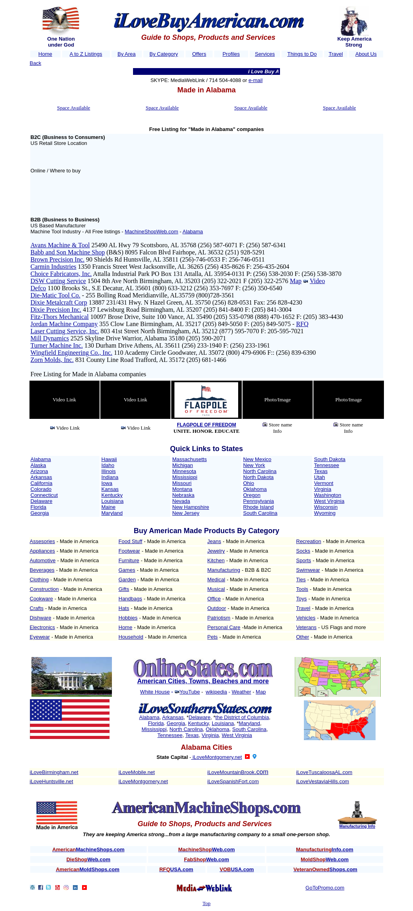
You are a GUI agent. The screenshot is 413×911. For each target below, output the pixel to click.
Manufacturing (223, 570)
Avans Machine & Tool (60, 245)
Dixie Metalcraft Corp (59, 302)
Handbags (130, 599)
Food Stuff (131, 541)
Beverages (42, 570)
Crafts (37, 608)
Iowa (107, 483)
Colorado (41, 489)
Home (45, 54)
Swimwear (308, 570)
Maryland (112, 513)
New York (254, 465)
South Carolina (260, 513)
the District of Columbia (242, 717)
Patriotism (219, 618)
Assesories (42, 541)
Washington (327, 495)
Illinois (109, 471)
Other (302, 637)
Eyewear (40, 637)
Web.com (206, 849)
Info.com (324, 849)
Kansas (110, 489)
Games (127, 570)
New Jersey (186, 513)
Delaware (42, 501)
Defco (38, 288)
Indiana (110, 477)
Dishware (40, 618)
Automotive (43, 560)
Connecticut (44, 495)
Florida (39, 507)
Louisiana (113, 501)
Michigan (182, 465)
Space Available (73, 108)
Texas (321, 471)
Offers (199, 54)
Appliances (42, 551)
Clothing (39, 580)
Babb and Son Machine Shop (68, 252)
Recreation (308, 541)
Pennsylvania (258, 501)
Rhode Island (258, 507)
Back (35, 63)
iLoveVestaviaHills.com (322, 781)
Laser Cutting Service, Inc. (65, 331)
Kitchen (216, 560)
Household (131, 637)
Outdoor (216, 608)
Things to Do (302, 54)
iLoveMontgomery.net (216, 757)
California (42, 483)
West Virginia (329, 501)
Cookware (41, 599)
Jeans (214, 541)
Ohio (248, 483)
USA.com (176, 869)
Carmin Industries (53, 266)
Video (317, 281)
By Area (126, 54)
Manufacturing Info (357, 826)
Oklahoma (255, 489)
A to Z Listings (86, 54)
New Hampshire (190, 507)
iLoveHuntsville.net (51, 781)
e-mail (255, 80)
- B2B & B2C (256, 570)
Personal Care (224, 627)
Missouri (182, 483)
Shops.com (325, 869)
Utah (319, 477)
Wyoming (325, 513)
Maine (108, 507)
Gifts (124, 589)
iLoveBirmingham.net (54, 772)
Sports (303, 560)
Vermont (323, 483)
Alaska (38, 465)
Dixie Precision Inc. (56, 309)
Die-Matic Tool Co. (55, 295)
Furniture (129, 560)
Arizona (39, 471)
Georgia (40, 513)
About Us (365, 54)
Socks (303, 551)
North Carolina (260, 471)
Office (214, 599)
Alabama (192, 232)
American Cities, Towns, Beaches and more (202, 681)
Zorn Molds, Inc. (52, 359)
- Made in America (77, 541)
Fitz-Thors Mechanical (60, 316)
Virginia (322, 489)
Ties (301, 580)
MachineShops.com (88, 849)
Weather (241, 692)
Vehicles (305, 618)
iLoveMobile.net (137, 772)
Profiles (231, 54)
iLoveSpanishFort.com (233, 781)
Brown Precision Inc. (58, 259)
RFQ (302, 324)
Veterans (306, 627)
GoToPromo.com (324, 888)
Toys (301, 599)
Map (295, 281)
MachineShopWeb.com (151, 232)
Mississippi (185, 477)
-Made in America (262, 627)
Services (265, 54)
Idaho (108, 465)
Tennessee (326, 465)
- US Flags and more (342, 627)
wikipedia (216, 692)
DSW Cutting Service (58, 281)
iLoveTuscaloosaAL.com (324, 772)
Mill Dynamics (50, 338)
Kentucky (112, 495)
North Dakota (258, 477)
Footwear (129, 551)
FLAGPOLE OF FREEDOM (206, 425)
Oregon (251, 495)
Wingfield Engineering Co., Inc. (72, 352)
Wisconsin (326, 507)
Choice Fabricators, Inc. (61, 273)
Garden (127, 580)
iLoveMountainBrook (231, 772)
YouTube (190, 692)
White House (155, 692)
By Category (163, 54)
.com (261, 771)
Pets (212, 637)
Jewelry (216, 551)
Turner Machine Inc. (57, 345)
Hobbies (128, 618)
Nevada (181, 501)
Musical (216, 589)
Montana (182, 489)
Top (206, 903)
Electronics (42, 627)
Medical (216, 580)
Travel (336, 54)
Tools (302, 589)
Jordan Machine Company (64, 324)
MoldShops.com (87, 869)
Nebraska (183, 495)
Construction (44, 589)
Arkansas (41, 477)
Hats (124, 608)
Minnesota (184, 471)
